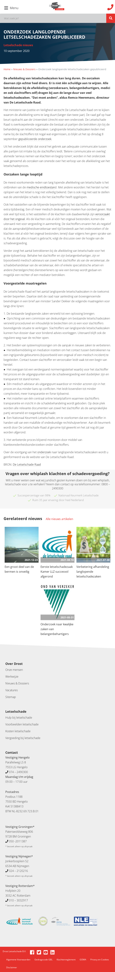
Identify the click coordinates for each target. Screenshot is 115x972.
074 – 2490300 (18, 772)
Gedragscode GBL (43, 959)
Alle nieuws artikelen (59, 519)
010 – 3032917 (18, 900)
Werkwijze (11, 677)
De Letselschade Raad (27, 464)
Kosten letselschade (18, 731)
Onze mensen (14, 670)
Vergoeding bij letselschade (22, 738)
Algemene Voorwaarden (18, 959)
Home (7, 69)
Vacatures (11, 690)
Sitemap (10, 697)
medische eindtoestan (41, 187)
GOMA (83, 959)
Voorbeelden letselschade (22, 724)
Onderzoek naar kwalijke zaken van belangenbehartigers (57, 629)
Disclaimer (11, 967)
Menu (11, 8)
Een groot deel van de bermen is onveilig (19, 569)
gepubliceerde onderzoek (34, 139)
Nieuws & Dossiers (24, 69)
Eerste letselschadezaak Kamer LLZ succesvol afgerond (57, 571)
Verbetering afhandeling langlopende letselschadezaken (92, 571)
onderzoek (44, 452)
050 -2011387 (18, 841)
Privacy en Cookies (99, 959)
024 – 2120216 (18, 871)
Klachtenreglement (66, 959)
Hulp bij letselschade (18, 718)
